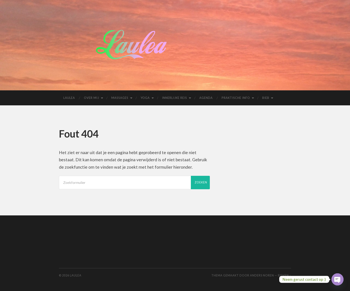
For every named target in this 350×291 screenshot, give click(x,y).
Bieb (265, 98)
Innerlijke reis (174, 98)
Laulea (69, 98)
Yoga (145, 98)
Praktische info (236, 98)
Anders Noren (262, 275)
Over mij (91, 98)
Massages (119, 98)
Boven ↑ (284, 275)
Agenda (206, 98)
